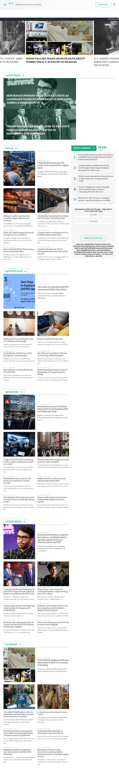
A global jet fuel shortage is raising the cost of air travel (50, 703)
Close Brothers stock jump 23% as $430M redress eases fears (52, 205)
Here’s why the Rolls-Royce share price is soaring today (18, 221)
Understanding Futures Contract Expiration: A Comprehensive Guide (52, 343)
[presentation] (93, 202)
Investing (13, 363)
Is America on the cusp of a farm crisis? (52, 684)
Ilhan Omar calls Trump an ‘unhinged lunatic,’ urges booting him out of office (52, 562)
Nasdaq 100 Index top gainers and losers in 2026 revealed (53, 432)
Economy (13, 615)
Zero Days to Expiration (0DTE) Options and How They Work (52, 259)
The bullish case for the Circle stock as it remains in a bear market (17, 452)
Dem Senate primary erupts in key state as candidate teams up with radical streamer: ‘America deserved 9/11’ (52, 510)
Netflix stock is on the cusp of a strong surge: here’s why (51, 451)
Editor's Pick (15, 242)
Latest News (15, 75)
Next (109, 38)
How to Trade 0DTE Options (50, 310)
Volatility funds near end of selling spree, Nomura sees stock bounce (52, 222)
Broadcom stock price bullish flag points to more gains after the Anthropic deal (52, 380)
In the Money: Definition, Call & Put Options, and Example (17, 325)
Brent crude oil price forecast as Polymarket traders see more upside (52, 470)
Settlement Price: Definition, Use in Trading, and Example (18, 311)
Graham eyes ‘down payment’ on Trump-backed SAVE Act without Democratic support (18, 595)
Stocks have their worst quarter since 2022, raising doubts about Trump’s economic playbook (18, 704)
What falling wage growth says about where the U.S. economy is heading (53, 633)
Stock (11, 119)
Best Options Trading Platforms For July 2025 (18, 342)
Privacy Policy (60, 754)
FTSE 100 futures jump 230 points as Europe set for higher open (53, 136)
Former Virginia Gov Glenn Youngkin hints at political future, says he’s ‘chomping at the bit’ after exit (94, 161)
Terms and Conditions (61, 751)
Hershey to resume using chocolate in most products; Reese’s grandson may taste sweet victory (52, 724)
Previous (10, 38)
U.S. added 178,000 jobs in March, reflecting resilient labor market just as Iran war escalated (18, 685)
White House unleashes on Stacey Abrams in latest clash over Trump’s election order (94, 150)
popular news (84, 119)
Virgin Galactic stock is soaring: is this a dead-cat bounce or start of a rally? (18, 433)
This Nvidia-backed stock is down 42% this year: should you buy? (52, 188)
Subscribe (103, 5)
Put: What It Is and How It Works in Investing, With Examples (52, 325)
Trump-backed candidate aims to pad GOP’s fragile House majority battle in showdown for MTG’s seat (19, 562)
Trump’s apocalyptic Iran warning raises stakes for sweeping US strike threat (19, 579)
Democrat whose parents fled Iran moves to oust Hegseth (53, 594)
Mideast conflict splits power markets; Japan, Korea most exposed (16, 189)
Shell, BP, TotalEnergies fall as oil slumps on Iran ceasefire (18, 205)
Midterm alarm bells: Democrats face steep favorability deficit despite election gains (52, 579)
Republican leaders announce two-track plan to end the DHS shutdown (17, 723)
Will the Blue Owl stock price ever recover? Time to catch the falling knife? (19, 470)
